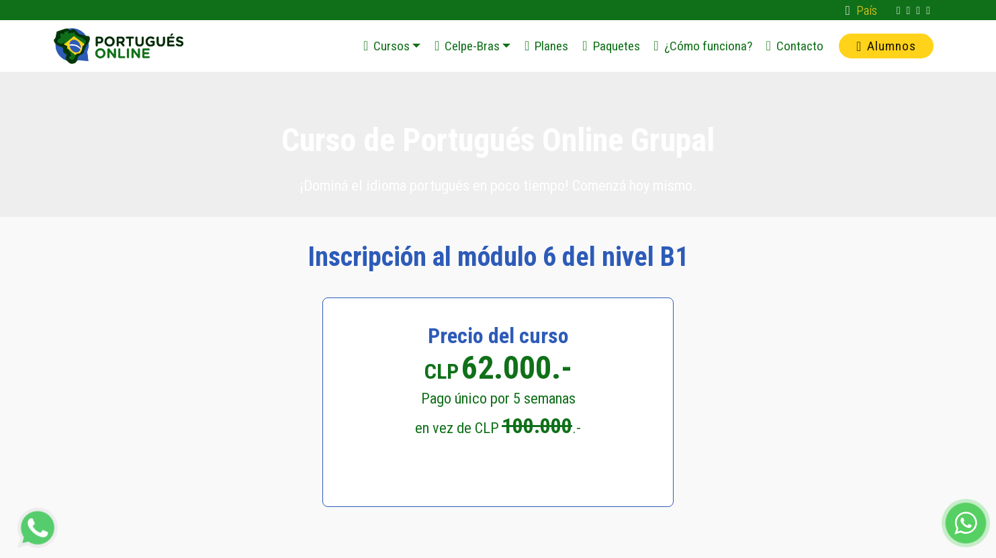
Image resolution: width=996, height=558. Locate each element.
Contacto (794, 46)
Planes (546, 46)
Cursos (386, 46)
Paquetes (610, 46)
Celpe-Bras (467, 46)
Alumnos (886, 46)
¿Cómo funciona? (702, 46)
